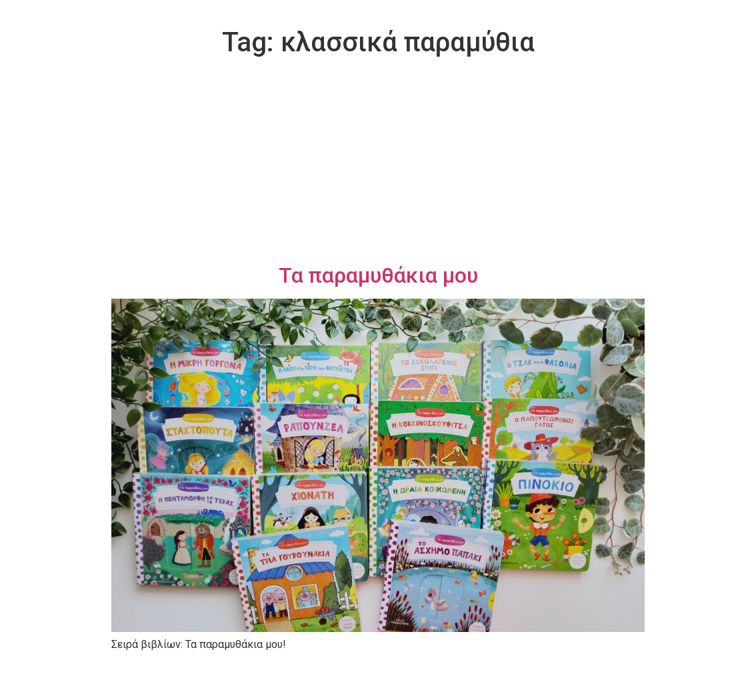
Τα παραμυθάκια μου (378, 275)
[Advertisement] (378, 162)
